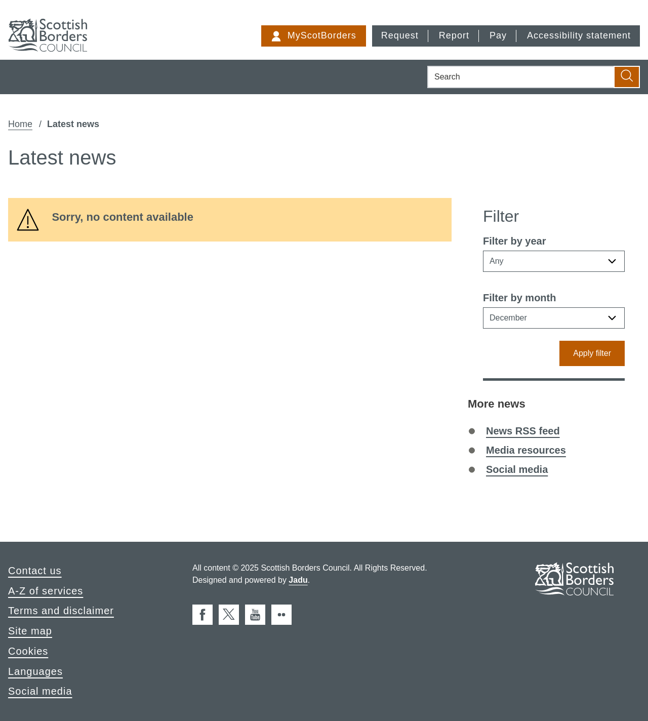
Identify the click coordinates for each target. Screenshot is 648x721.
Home (20, 124)
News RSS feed (523, 430)
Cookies (28, 651)
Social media (517, 469)
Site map (30, 630)
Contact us (35, 570)
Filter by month (519, 297)
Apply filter (592, 353)
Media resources (526, 450)
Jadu (298, 580)
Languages (35, 671)
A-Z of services (45, 590)
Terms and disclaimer (61, 610)
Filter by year (514, 241)
